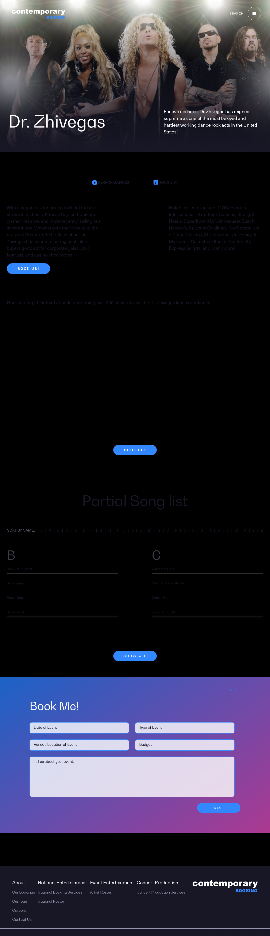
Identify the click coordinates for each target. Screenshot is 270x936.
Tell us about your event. (54, 761)
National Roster (51, 901)
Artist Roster (101, 892)
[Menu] (254, 13)
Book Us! (28, 268)
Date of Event (45, 727)
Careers (19, 910)
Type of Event (150, 727)
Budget (145, 744)
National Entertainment (62, 882)
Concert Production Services (161, 892)
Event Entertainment (112, 882)
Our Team (20, 901)
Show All (135, 656)
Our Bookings (23, 892)
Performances (110, 182)
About (18, 882)
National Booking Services (60, 892)
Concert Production (157, 882)
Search (236, 13)
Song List (165, 182)
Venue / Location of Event (55, 744)
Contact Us (22, 919)
